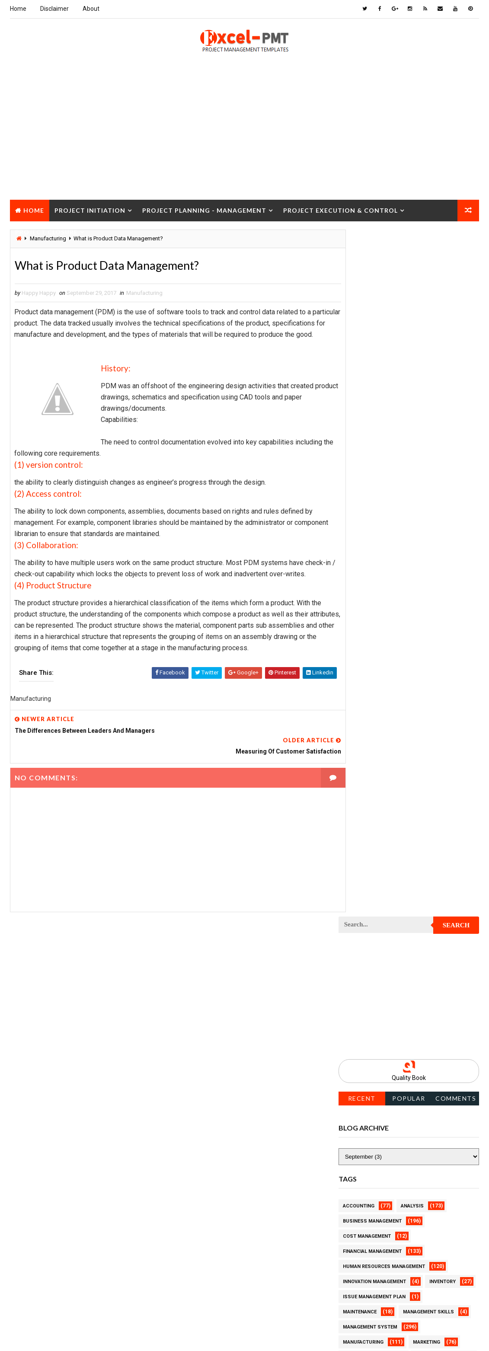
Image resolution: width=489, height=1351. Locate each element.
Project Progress (367, 1128)
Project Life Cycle (426, 977)
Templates (442, 1280)
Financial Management (372, 569)
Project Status (435, 1234)
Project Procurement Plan (379, 1113)
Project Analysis (366, 674)
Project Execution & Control (340, 210)
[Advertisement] (244, 138)
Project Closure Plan (372, 750)
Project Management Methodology (390, 1007)
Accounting (358, 523)
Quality (415, 1249)
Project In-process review (378, 962)
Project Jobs (360, 977)
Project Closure (46, 231)
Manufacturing (144, 294)
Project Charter (365, 690)
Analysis (412, 523)
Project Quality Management (381, 1144)
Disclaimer (54, 8)
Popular (408, 415)
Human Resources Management (384, 584)
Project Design (363, 856)
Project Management (371, 992)
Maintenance (360, 629)
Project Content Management (383, 795)
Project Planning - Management (204, 210)
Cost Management (367, 553)
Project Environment (371, 901)
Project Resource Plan (374, 1189)
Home (18, 8)
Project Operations (369, 1053)
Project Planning (366, 1068)
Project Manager (366, 1038)
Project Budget (436, 674)
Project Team (361, 1249)
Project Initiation (89, 210)
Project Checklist (367, 720)
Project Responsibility (373, 1204)
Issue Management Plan (374, 614)
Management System (370, 644)
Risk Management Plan (372, 1280)
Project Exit (431, 932)
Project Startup (365, 1234)
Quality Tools (361, 1265)
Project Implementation (375, 947)
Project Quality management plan (388, 1159)
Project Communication (375, 765)
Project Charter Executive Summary (391, 705)
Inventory (442, 599)
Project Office (434, 1038)
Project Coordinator (371, 826)
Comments (455, 415)
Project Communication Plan (382, 780)
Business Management (372, 538)
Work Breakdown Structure (380, 1295)
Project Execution (367, 932)
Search (456, 242)
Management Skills (428, 629)
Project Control (365, 811)
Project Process (366, 1083)
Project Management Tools (379, 1022)
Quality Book (409, 395)
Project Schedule (367, 1219)
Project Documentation (374, 886)
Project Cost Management (378, 841)
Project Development (371, 871)
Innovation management (374, 599)
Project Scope (437, 1219)
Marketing (426, 659)
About (91, 8)
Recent (362, 415)
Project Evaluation (368, 917)
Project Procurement (372, 1098)
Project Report (363, 1174)
